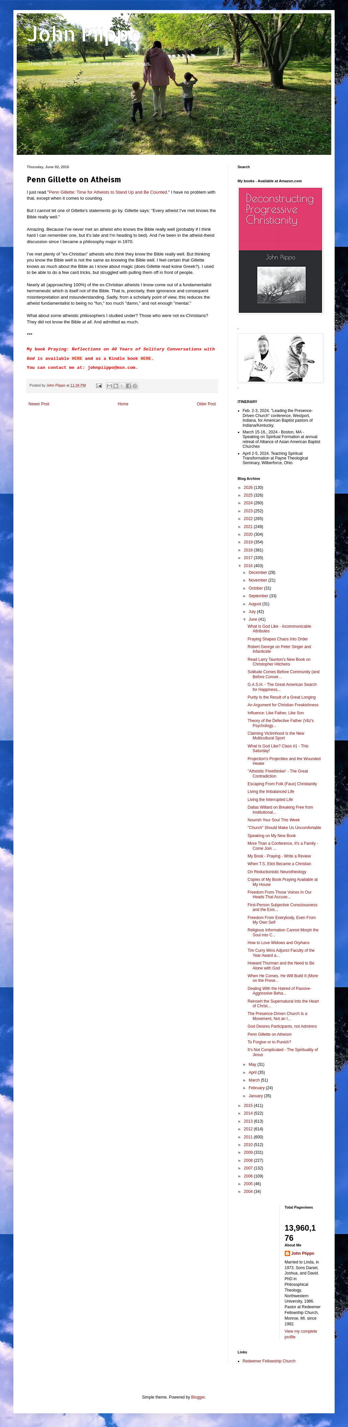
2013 (249, 1121)
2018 (249, 550)
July (253, 611)
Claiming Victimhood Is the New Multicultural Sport (276, 735)
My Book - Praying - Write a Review (279, 856)
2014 (249, 1113)
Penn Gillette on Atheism (269, 1034)
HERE (77, 358)
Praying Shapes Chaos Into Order (278, 639)
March (255, 1080)
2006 (249, 1176)
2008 (249, 1160)
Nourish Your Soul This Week (274, 820)
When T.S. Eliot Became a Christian (279, 863)
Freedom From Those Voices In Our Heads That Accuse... (280, 894)
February (257, 1088)
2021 (249, 526)
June (253, 619)
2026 (249, 487)
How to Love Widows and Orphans (279, 942)
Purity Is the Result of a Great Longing (282, 697)
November (258, 580)
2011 (249, 1137)
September (259, 596)
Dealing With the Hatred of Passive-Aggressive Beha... (279, 991)
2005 (249, 1184)
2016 (249, 566)
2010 (249, 1144)
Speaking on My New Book (272, 835)
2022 (249, 518)
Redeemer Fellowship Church (269, 1361)
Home (123, 404)
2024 (249, 503)
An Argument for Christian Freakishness (283, 705)
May (253, 1064)
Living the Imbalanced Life (271, 791)
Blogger (198, 1397)
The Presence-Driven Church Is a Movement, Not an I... (277, 1016)
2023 (249, 511)
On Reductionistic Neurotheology (277, 872)
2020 (249, 534)
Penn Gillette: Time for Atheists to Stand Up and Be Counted (108, 192)
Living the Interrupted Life (270, 799)
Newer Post (38, 404)
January (256, 1096)
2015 (249, 1105)
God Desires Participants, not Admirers (282, 1026)
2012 (249, 1129)
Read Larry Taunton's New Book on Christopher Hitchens (279, 662)
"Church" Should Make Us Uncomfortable (284, 827)
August (255, 604)
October (256, 588)
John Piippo (84, 33)
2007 (249, 1168)
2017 (249, 557)
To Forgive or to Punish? (269, 1042)
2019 (249, 542)
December (258, 572)
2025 (249, 495)
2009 (249, 1152)
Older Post (206, 404)
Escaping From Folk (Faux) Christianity (282, 784)
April (253, 1072)
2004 (249, 1191)
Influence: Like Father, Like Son (276, 713)
